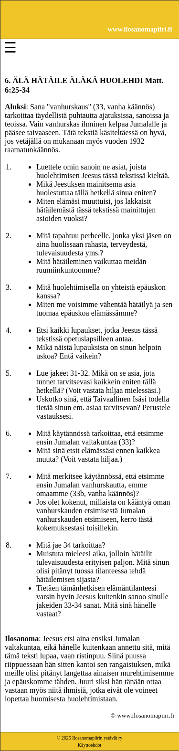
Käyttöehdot (89, 745)
